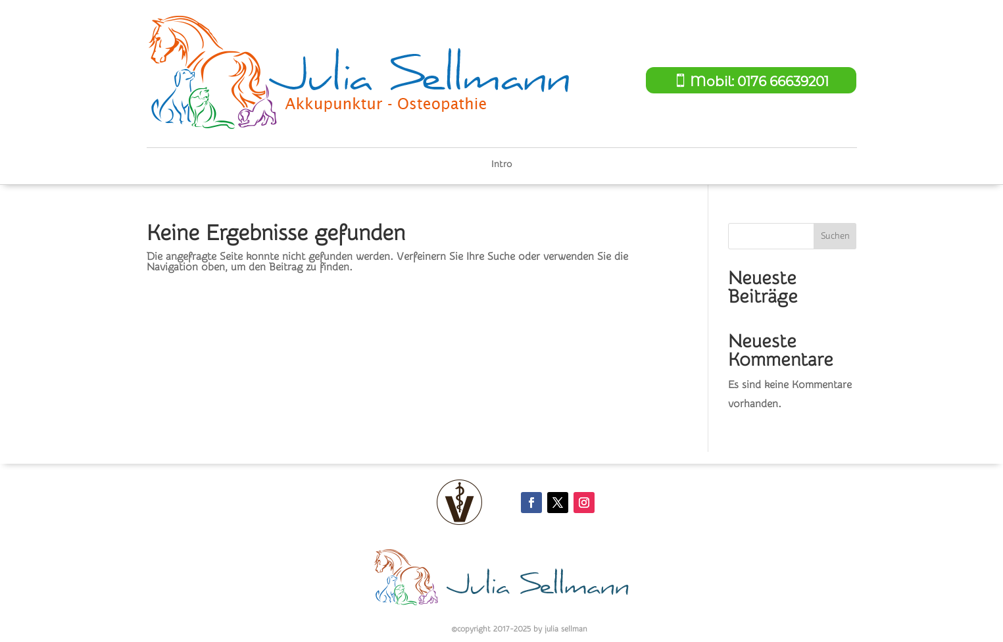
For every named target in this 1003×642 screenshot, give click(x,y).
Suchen (835, 236)
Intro (501, 165)
